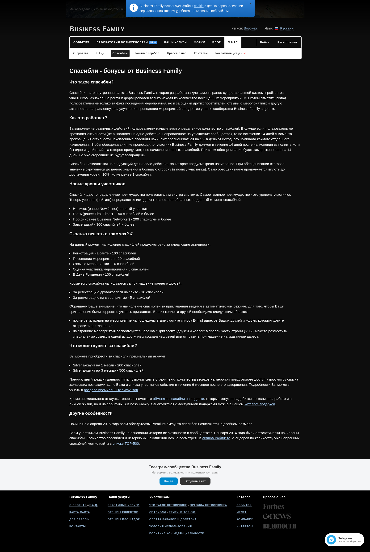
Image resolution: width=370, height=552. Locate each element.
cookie (198, 6)
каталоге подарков (259, 404)
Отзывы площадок (124, 519)
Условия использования (170, 526)
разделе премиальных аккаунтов (111, 390)
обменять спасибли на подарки (178, 399)
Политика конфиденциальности (176, 533)
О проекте (78, 505)
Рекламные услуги (123, 505)
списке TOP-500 (126, 443)
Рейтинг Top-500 (182, 512)
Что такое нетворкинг (168, 505)
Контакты (77, 526)
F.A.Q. (93, 505)
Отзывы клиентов (123, 512)
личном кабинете (216, 438)
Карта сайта (79, 512)
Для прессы (79, 519)
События (244, 505)
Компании (244, 519)
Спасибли (157, 512)
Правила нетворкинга (208, 505)
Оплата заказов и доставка (173, 519)
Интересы (244, 526)
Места (241, 512)
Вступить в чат (195, 481)
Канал (168, 481)
